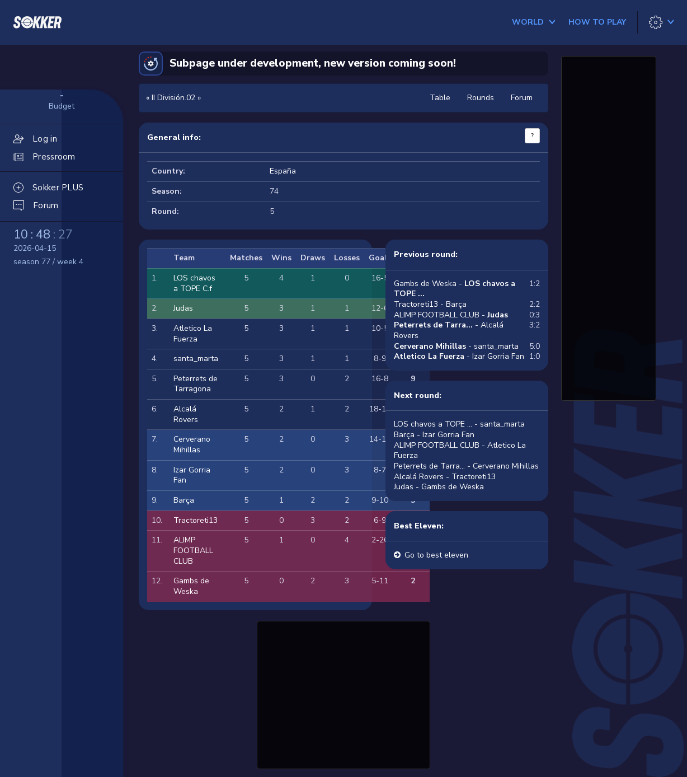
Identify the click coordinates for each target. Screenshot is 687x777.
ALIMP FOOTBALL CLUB (193, 550)
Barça (183, 500)
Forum (522, 97)
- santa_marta (456, 346)
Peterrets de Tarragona (195, 384)
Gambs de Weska (191, 586)
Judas (183, 308)
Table (440, 97)
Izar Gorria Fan (191, 475)
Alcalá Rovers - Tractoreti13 (445, 476)
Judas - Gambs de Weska (439, 486)
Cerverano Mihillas (191, 444)
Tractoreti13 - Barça (430, 304)
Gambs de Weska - (454, 288)
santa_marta (195, 358)
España (283, 171)
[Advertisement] (343, 694)
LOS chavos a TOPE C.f (194, 283)
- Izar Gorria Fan (459, 356)
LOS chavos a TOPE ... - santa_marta (459, 424)
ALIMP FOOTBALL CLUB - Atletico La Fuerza (460, 450)
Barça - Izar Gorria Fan (434, 434)
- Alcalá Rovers (449, 330)
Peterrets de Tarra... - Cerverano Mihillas (466, 466)
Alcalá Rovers (185, 414)
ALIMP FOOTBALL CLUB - (451, 315)
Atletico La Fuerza (192, 333)
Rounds (480, 97)
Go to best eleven (436, 555)
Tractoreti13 (195, 520)
